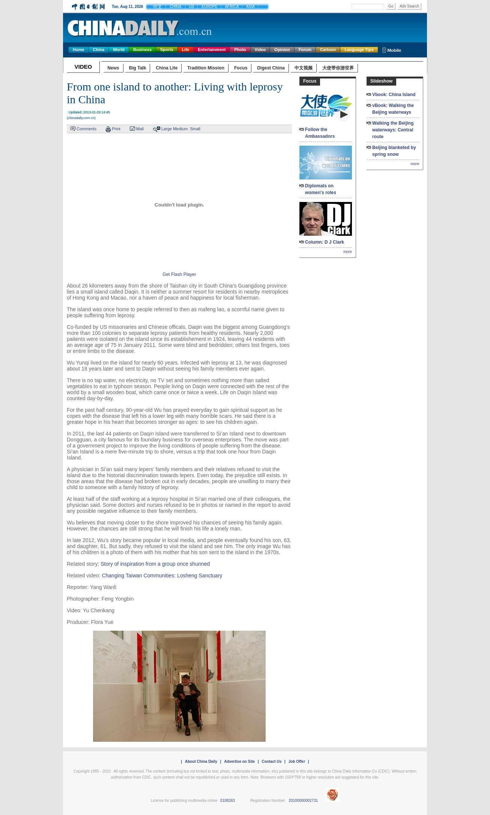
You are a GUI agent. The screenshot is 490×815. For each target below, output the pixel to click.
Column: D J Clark (324, 242)
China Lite (166, 68)
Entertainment (211, 49)
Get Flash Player (179, 274)
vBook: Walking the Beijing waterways (393, 109)
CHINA (175, 7)
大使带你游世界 (338, 68)
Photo (240, 49)
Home (78, 49)
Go (390, 6)
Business (142, 49)
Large (166, 129)
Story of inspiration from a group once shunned (155, 564)
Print (116, 129)
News (113, 68)
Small (195, 129)
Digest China (270, 68)
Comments (86, 129)
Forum (305, 49)
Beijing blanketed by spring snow (394, 151)
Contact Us (271, 761)
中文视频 (304, 68)
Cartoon (328, 49)
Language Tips (358, 49)
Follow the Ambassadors (320, 133)
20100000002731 (303, 800)
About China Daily (201, 761)
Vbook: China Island (393, 94)
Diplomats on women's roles (320, 189)
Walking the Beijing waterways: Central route (392, 130)
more (347, 252)
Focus (240, 68)
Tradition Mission (205, 68)
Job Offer (297, 761)
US (191, 7)
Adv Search (409, 6)
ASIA (250, 7)
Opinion (282, 49)
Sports (166, 49)
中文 (157, 6)
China (99, 49)
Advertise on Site (239, 761)
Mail (140, 129)
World (119, 49)
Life (185, 49)
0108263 (227, 800)
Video (260, 49)
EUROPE (209, 7)
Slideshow (381, 81)
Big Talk (137, 68)
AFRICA (232, 7)
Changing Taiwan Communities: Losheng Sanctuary (162, 575)
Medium (180, 129)
